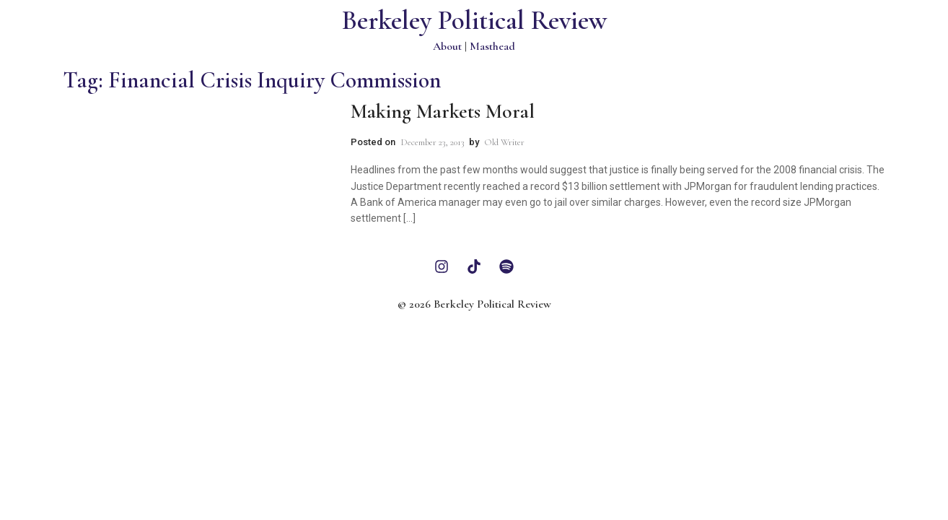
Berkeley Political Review (474, 20)
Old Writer (504, 142)
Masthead (492, 46)
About (447, 46)
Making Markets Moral (443, 111)
